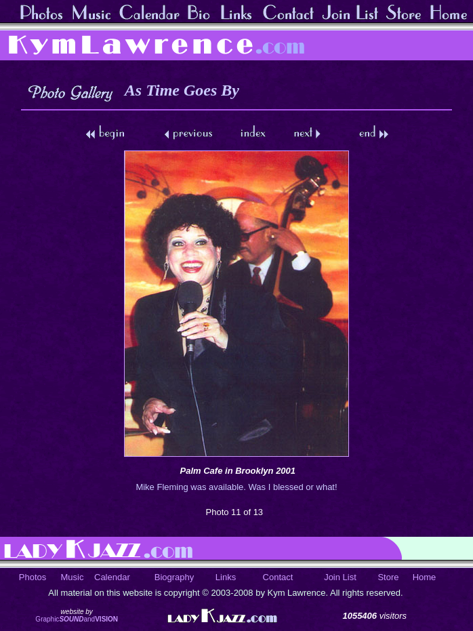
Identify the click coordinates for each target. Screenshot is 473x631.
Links (225, 577)
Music (72, 577)
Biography (174, 577)
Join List (340, 577)
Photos (32, 577)
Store (387, 577)
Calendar (112, 577)
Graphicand (76, 619)
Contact (278, 577)
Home (424, 577)
